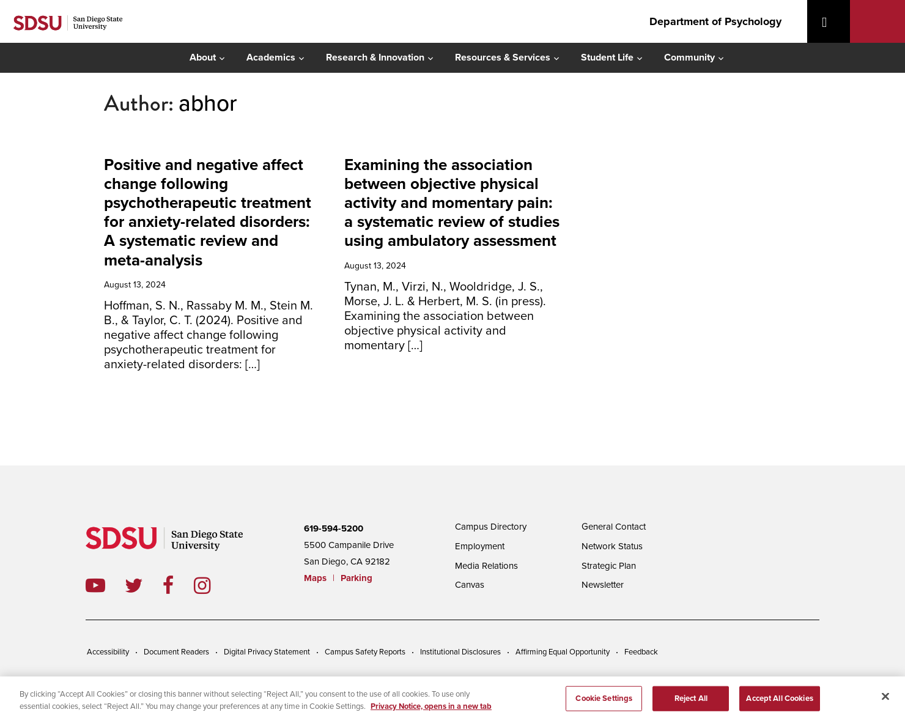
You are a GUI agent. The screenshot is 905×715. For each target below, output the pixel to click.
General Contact (614, 526)
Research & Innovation (375, 57)
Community (689, 57)
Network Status (612, 546)
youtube (95, 585)
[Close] (885, 700)
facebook (178, 585)
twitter (144, 585)
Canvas (469, 584)
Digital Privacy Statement (267, 652)
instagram (212, 585)
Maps (315, 577)
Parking (356, 577)
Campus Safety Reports (365, 652)
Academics (270, 57)
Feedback (641, 652)
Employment (479, 546)
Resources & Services (502, 57)
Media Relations (486, 565)
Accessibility (108, 652)
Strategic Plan (609, 565)
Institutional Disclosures (460, 652)
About (203, 57)
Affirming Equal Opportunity (562, 652)
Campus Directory (490, 526)
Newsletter (603, 584)
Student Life (607, 57)
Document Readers (176, 652)
